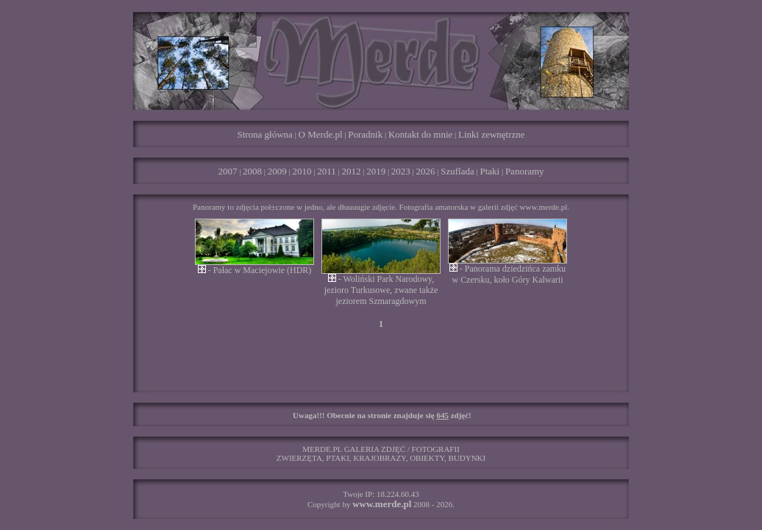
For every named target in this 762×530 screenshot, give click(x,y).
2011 (326, 171)
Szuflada (457, 171)
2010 (302, 171)
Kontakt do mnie (420, 134)
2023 (400, 171)
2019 (375, 171)
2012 (350, 171)
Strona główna (264, 134)
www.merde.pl (381, 503)
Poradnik (365, 134)
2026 (425, 171)
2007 (227, 171)
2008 (252, 171)
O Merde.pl (321, 134)
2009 (277, 171)
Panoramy (524, 171)
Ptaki (489, 171)
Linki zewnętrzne (491, 134)
